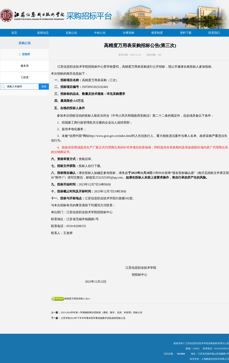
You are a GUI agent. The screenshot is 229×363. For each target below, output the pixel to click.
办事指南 (128, 32)
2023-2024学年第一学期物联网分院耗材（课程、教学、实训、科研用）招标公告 (101, 312)
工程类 (25, 77)
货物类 (26, 54)
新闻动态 (43, 32)
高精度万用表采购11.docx (70, 298)
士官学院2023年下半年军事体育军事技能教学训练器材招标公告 (93, 318)
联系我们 (214, 32)
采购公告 (71, 32)
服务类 (25, 65)
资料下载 (185, 32)
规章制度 (157, 32)
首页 (14, 32)
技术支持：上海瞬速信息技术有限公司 (209, 359)
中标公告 (100, 32)
